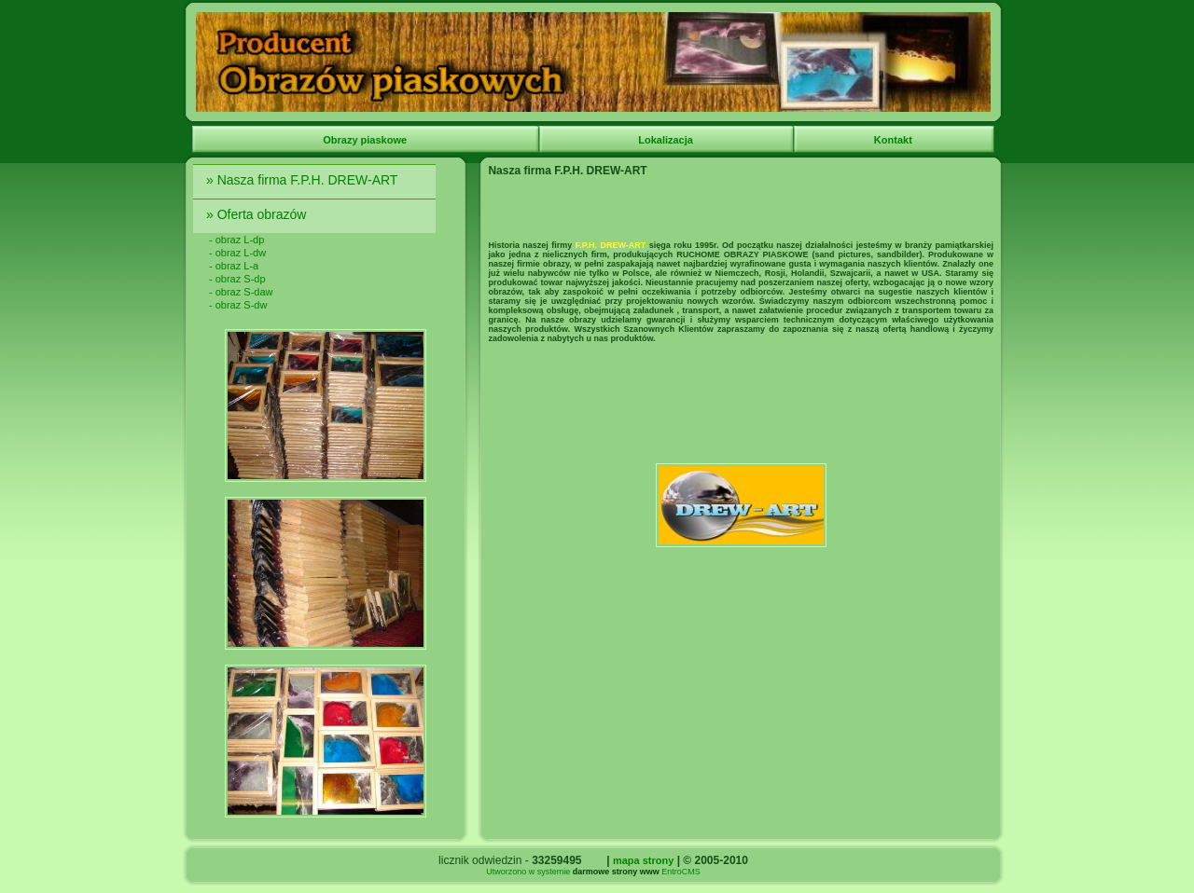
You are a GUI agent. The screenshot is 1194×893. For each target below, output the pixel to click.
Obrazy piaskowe (366, 139)
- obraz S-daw (240, 291)
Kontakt (894, 139)
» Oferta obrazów (258, 214)
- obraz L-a (233, 265)
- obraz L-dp (236, 239)
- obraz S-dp (237, 278)
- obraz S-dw (238, 304)
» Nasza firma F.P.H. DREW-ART (303, 179)
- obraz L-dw (237, 252)
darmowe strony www (616, 871)
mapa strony (643, 860)
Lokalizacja (667, 139)
